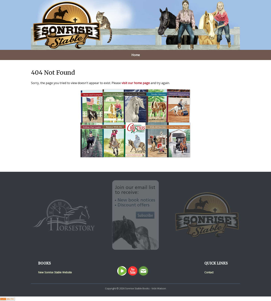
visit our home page (136, 83)
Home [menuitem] (135, 55)
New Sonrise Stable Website (55, 272)
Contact (208, 272)
